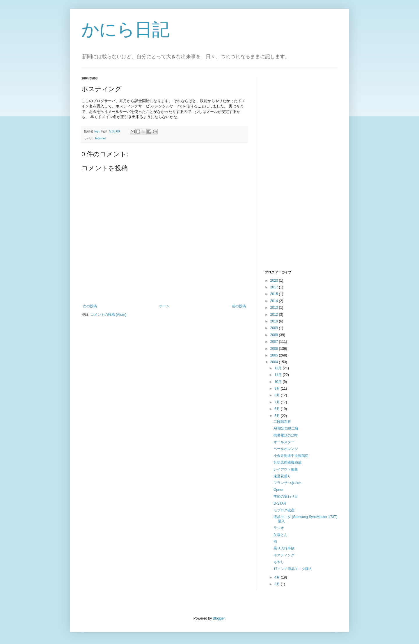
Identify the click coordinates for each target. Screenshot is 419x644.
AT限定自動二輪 (286, 428)
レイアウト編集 (286, 469)
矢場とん (280, 535)
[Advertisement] (288, 172)
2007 (274, 342)
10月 (278, 382)
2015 (274, 294)
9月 (277, 388)
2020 (274, 280)
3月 (277, 584)
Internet (100, 138)
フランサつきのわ (287, 483)
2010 (274, 321)
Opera (278, 490)
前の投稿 (239, 306)
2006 (274, 349)
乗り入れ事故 (284, 548)
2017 (274, 287)
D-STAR (280, 503)
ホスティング (284, 555)
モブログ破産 (284, 510)
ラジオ (279, 528)
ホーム (164, 306)
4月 (277, 577)
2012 (274, 315)
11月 (278, 375)
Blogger (219, 618)
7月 (277, 402)
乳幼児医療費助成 (287, 462)
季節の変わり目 (286, 496)
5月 (277, 416)
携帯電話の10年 (286, 435)
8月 (277, 395)
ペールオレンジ (286, 449)
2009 (274, 328)
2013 (274, 308)
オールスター (284, 442)
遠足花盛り (282, 476)
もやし (279, 562)
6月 (277, 409)
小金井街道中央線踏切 (291, 456)
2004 (274, 362)
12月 (278, 368)
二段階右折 (282, 422)
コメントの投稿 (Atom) (108, 315)
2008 (274, 335)
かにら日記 (125, 29)
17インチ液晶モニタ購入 (293, 569)
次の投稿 (90, 306)
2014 (274, 301)
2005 (274, 355)
